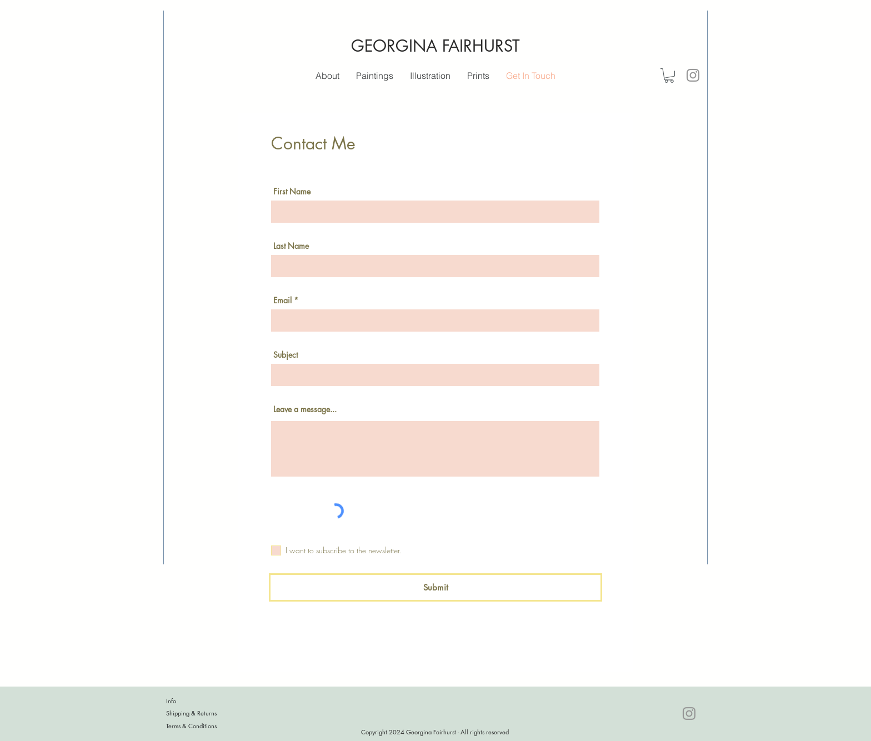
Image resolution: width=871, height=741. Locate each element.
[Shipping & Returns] (205, 713)
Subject (285, 355)
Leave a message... (305, 409)
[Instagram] (693, 75)
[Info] (205, 701)
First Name (292, 192)
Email (282, 300)
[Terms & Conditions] (205, 726)
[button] (430, 75)
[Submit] (435, 587)
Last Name (291, 246)
